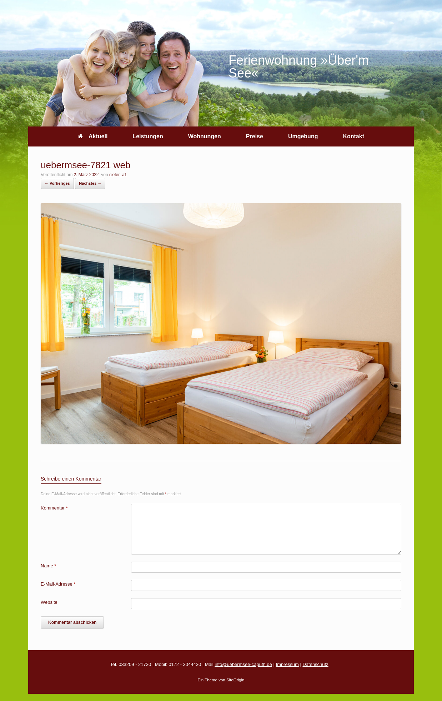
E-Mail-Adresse (58, 584)
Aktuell (92, 136)
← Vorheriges (57, 183)
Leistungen (147, 136)
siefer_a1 (118, 174)
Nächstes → (90, 183)
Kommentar (54, 508)
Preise (254, 136)
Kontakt (353, 136)
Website (49, 602)
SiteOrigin (235, 680)
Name (48, 565)
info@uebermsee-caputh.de (243, 664)
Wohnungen (204, 136)
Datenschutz (315, 664)
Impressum (287, 664)
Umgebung (303, 136)
